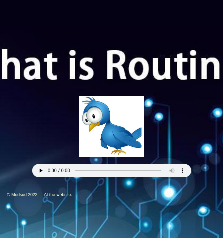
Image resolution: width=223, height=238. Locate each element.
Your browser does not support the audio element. (111, 170)
